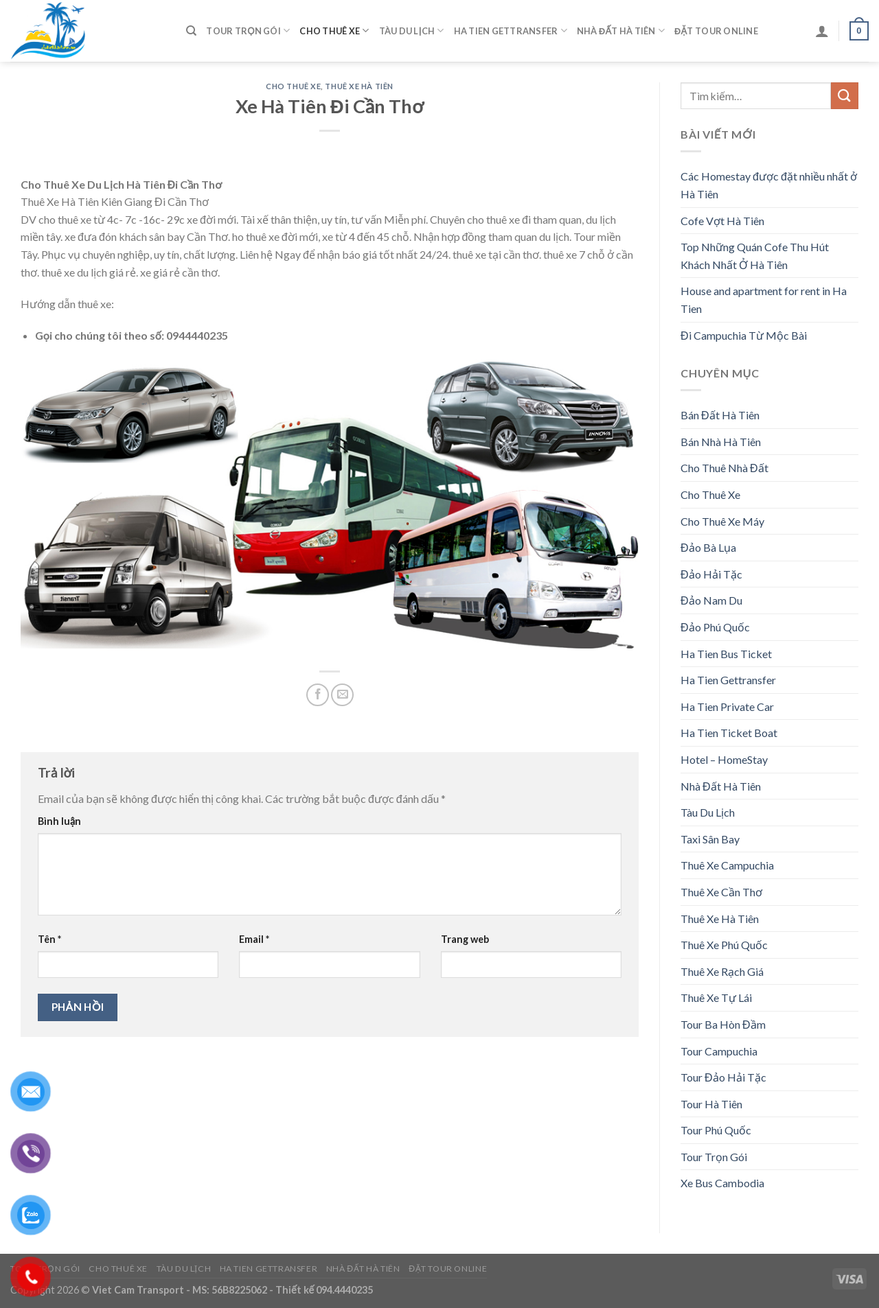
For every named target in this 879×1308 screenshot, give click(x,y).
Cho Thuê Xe (334, 30)
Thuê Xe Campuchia (727, 865)
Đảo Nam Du (711, 600)
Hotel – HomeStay (724, 759)
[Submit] (844, 95)
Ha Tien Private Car (727, 706)
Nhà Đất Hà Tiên (621, 30)
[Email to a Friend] (342, 695)
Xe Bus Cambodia (722, 1182)
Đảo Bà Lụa (708, 547)
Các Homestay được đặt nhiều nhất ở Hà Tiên (769, 185)
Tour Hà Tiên (711, 1103)
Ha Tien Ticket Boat (729, 732)
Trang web (465, 939)
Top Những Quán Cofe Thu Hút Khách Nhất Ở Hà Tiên (755, 255)
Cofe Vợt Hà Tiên (722, 220)
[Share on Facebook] (317, 695)
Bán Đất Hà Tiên (720, 414)
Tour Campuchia (719, 1051)
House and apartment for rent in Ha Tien (764, 299)
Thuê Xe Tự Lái (716, 997)
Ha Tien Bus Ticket (726, 653)
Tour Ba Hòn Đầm (723, 1024)
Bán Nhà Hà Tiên (721, 441)
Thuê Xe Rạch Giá (722, 971)
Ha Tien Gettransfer (510, 30)
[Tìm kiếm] (191, 31)
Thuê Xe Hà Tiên (359, 86)
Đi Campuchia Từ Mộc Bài (744, 335)
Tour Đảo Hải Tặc (723, 1077)
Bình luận (59, 821)
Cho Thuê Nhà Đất (724, 467)
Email (254, 939)
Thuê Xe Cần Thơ (721, 891)
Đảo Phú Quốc (715, 626)
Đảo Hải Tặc (711, 574)
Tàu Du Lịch (411, 30)
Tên (49, 939)
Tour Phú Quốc (716, 1129)
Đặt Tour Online (716, 30)
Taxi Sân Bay (710, 838)
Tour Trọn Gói (248, 30)
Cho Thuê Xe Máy (722, 521)
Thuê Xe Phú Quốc (724, 944)
